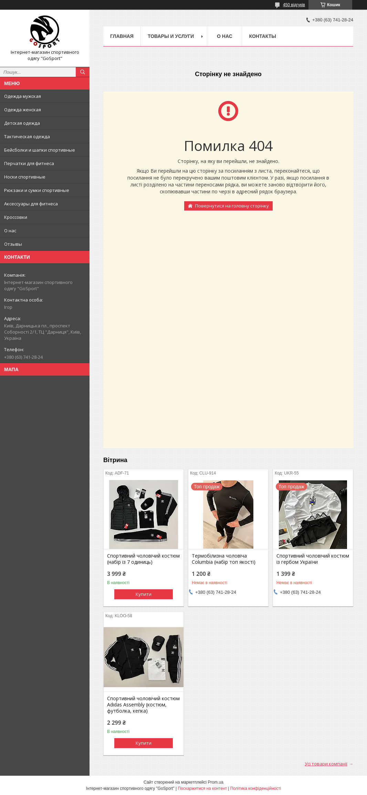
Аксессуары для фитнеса (31, 204)
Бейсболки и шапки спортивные (39, 150)
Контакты (262, 36)
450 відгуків (294, 4)
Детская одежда (22, 123)
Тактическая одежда (27, 136)
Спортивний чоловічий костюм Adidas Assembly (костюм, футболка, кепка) (143, 704)
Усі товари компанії (326, 764)
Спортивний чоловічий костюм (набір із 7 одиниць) (143, 559)
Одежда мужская (22, 96)
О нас (10, 230)
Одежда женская (22, 109)
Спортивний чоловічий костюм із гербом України (312, 559)
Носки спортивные (24, 177)
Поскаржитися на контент (202, 788)
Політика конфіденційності (255, 788)
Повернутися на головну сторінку (232, 206)
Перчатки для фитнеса (29, 163)
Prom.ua (215, 782)
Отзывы (13, 244)
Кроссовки (15, 217)
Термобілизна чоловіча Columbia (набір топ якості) (223, 559)
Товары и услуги (171, 36)
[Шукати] (83, 72)
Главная (122, 36)
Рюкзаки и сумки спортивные (36, 190)
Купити (143, 594)
